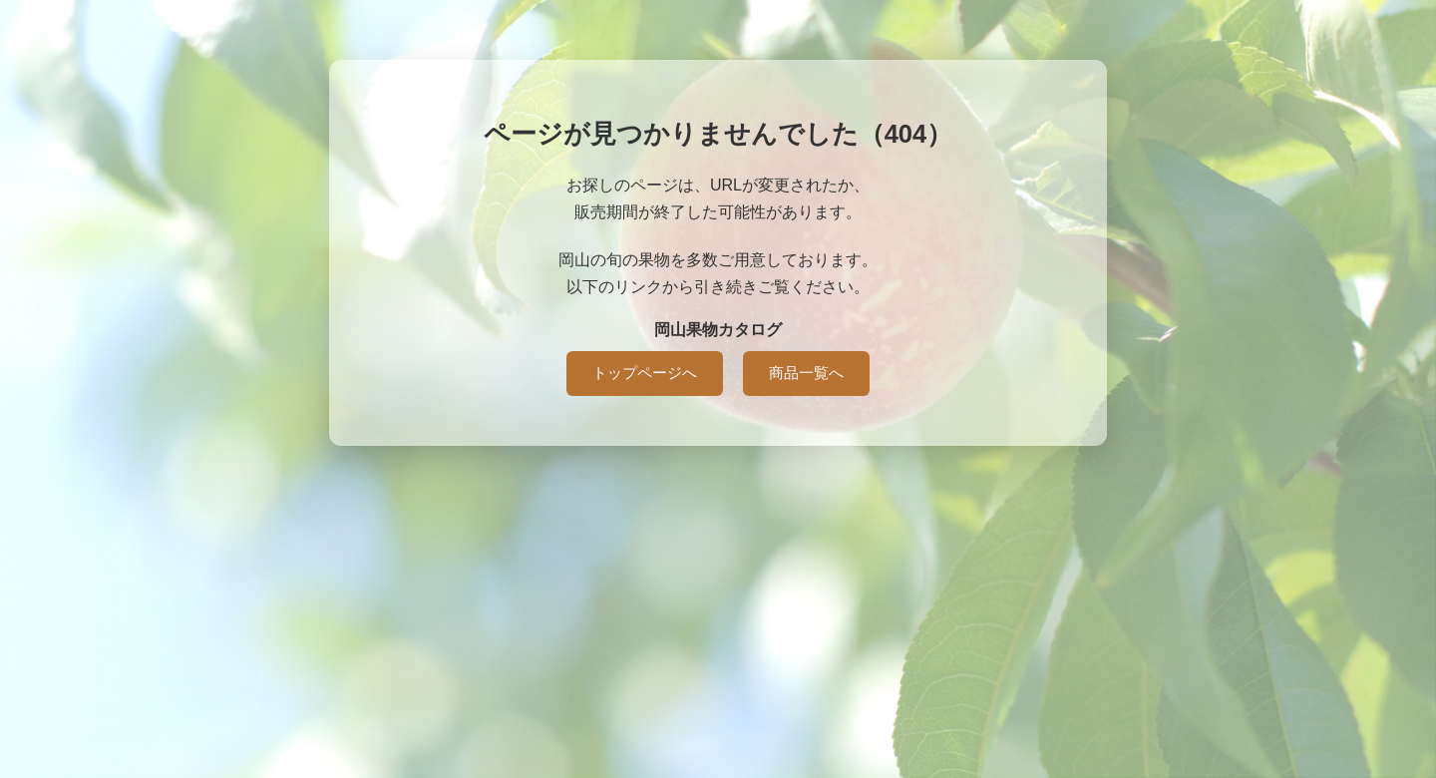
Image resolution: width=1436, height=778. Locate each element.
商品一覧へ (806, 372)
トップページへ (644, 372)
